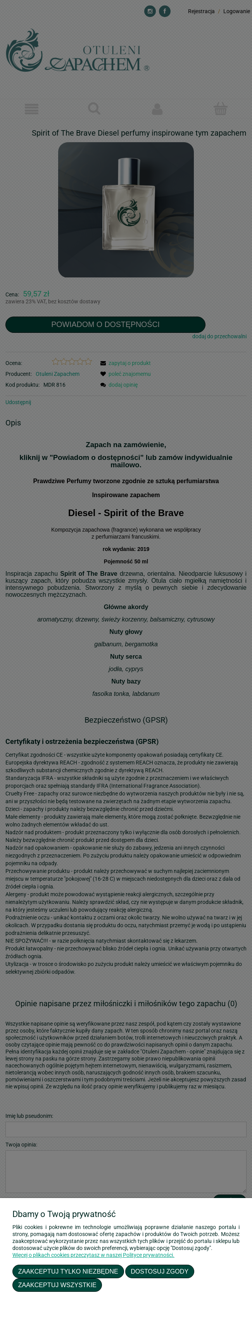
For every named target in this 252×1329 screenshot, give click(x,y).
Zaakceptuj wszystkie (57, 1284)
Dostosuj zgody (159, 1271)
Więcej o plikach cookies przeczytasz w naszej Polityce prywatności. (93, 1255)
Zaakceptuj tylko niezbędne (68, 1271)
